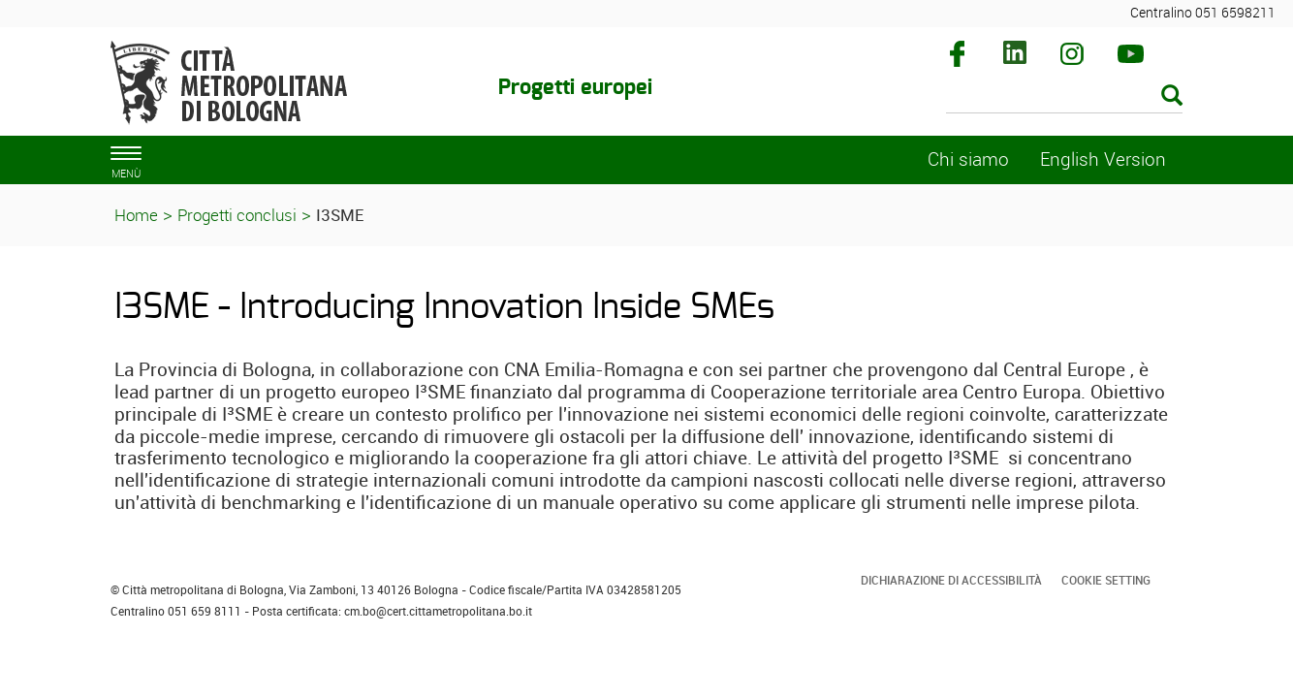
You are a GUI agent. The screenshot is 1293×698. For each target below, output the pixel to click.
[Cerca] (1064, 96)
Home (136, 215)
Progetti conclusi (237, 215)
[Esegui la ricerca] (1172, 96)
